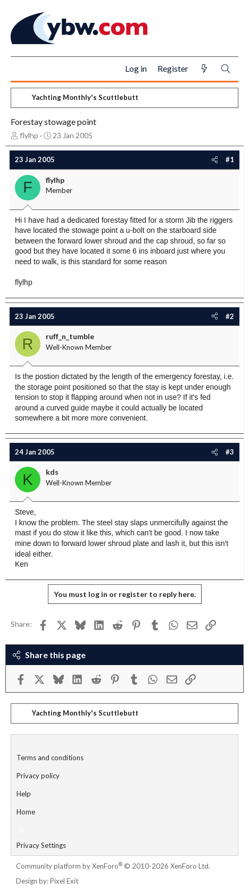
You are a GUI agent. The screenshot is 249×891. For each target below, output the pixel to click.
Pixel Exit (64, 881)
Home (25, 812)
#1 (230, 159)
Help (23, 793)
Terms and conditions (50, 757)
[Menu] (23, 69)
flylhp (29, 135)
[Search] (225, 68)
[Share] (215, 159)
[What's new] (204, 68)
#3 (230, 452)
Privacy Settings (41, 845)
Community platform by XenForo (113, 866)
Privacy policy (38, 775)
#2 (230, 316)
